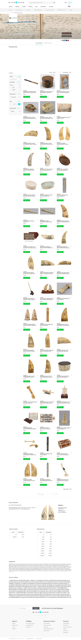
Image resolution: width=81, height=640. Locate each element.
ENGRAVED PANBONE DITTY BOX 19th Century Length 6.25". (46, 196)
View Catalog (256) (65, 36)
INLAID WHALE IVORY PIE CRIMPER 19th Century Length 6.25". (30, 403)
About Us (14, 623)
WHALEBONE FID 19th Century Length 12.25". (28, 221)
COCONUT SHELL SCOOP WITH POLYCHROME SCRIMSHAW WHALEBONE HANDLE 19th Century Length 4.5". (63, 170)
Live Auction (15, 97)
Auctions (10, 6)
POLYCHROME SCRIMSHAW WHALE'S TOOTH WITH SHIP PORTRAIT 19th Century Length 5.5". (29, 170)
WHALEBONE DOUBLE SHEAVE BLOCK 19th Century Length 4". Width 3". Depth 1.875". (47, 118)
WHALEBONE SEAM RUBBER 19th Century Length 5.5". (63, 299)
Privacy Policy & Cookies (29, 638)
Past (12, 12)
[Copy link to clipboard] (61, 40)
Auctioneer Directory (29, 625)
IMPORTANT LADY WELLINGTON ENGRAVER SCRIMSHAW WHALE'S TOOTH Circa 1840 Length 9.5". (63, 273)
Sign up (70, 2)
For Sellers (51, 6)
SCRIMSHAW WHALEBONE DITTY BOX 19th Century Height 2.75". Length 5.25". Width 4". (63, 377)
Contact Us (14, 628)
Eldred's (29, 31)
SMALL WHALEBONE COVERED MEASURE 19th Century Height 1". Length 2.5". (29, 196)
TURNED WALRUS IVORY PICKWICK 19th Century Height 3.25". (63, 428)
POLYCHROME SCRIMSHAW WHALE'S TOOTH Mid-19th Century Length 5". (63, 247)
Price (11, 101)
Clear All (19, 76)
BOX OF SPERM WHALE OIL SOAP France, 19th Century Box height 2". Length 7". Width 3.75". (63, 92)
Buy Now (17, 6)
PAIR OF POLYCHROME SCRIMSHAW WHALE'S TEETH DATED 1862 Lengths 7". (29, 480)
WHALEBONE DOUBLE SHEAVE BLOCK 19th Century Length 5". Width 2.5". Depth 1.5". (30, 118)
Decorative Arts (19, 10)
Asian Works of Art (61, 10)
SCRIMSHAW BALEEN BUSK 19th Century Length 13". (46, 454)
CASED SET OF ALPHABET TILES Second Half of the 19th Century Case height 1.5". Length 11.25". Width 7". (30, 247)
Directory (30, 6)
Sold (15, 87)
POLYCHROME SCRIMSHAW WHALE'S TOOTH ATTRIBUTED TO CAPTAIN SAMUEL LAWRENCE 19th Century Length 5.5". (46, 247)
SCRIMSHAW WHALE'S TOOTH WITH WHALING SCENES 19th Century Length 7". (62, 351)
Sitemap (64, 628)
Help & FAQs (65, 630)
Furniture (28, 10)
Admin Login (46, 627)
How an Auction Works (67, 627)
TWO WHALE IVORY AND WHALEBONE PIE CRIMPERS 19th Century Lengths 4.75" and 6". (29, 454)
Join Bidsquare (28, 627)
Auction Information (48, 43)
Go (19, 104)
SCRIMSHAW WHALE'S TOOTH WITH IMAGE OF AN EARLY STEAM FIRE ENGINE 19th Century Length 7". (46, 377)
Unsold (15, 89)
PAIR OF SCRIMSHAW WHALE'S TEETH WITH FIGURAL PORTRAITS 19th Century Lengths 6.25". (29, 325)
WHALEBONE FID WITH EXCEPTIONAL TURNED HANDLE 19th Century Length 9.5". (46, 221)
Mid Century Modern (50, 10)
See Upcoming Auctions (30, 623)
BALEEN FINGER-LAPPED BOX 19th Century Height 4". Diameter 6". (46, 92)
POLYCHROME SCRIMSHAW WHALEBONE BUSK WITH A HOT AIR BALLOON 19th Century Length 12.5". (46, 480)
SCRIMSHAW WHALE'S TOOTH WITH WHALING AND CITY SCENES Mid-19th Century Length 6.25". (29, 144)
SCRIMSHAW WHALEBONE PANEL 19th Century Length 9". (46, 325)
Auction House (13, 108)
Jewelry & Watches (38, 10)
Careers (13, 627)
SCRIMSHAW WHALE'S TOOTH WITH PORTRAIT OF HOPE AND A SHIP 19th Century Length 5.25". (63, 325)
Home (10, 12)
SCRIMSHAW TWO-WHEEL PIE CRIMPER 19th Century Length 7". (63, 480)
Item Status (12, 82)
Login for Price (26, 96)
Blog (36, 6)
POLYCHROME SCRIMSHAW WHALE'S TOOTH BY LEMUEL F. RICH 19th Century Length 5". (29, 351)
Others (70, 10)
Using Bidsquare (66, 623)
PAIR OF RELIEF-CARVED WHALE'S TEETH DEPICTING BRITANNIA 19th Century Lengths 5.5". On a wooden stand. (46, 299)
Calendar (24, 6)
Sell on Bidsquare (47, 623)
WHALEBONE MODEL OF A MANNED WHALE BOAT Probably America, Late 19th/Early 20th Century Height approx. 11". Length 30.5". (47, 403)
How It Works (43, 6)
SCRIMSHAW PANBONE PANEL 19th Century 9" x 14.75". (63, 118)
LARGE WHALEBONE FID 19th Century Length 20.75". (62, 196)
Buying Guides (65, 632)
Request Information (47, 625)
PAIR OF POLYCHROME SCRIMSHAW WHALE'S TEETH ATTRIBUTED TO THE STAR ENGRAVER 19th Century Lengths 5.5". (63, 144)
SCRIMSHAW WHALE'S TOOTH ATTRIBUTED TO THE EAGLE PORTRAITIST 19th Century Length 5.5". (29, 377)
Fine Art (10, 10)
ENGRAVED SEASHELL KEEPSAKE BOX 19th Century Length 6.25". (46, 170)
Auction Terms (65, 625)
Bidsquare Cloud (46, 630)
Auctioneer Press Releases (48, 628)
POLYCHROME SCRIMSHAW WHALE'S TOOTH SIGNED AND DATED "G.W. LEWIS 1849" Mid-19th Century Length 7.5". (29, 273)
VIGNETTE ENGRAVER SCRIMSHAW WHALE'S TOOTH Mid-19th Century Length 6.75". (46, 273)
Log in (66, 2)
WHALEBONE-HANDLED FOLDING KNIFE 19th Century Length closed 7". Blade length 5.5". (30, 92)
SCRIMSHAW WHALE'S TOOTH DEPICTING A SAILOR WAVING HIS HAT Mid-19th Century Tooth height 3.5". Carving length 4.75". (63, 221)
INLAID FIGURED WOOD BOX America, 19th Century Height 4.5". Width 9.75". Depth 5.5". (63, 454)
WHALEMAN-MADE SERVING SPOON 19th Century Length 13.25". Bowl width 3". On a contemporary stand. (29, 299)
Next (56, 493)
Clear (19, 82)
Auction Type (12, 94)
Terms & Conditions (39, 638)
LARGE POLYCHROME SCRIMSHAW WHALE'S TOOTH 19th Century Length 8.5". (46, 351)
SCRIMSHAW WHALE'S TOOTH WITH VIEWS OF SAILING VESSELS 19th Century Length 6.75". (46, 144)
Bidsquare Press (15, 625)
